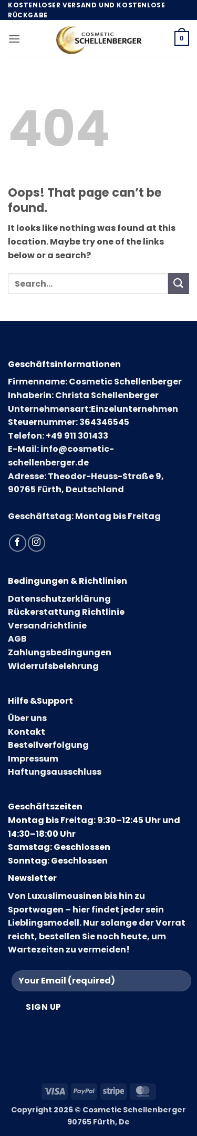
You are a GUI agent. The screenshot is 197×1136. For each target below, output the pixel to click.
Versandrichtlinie (47, 626)
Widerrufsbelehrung (53, 666)
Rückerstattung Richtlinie (66, 612)
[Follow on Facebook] (17, 543)
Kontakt (26, 732)
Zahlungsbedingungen (59, 652)
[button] (14, 39)
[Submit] (178, 283)
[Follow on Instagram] (36, 543)
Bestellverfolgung (48, 745)
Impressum (33, 759)
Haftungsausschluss (54, 772)
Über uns (27, 718)
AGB (17, 639)
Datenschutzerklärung (59, 599)
